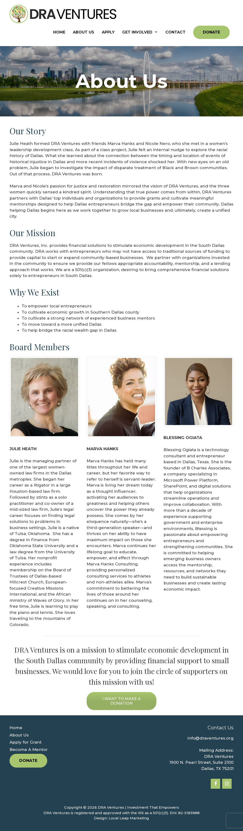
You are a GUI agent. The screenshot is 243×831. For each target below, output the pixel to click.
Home (59, 32)
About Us (83, 32)
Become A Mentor (28, 749)
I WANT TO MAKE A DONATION (121, 701)
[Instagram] (227, 784)
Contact (175, 32)
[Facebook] (215, 784)
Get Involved (142, 32)
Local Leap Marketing (129, 818)
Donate (211, 32)
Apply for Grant (25, 742)
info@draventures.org (210, 738)
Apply (108, 32)
